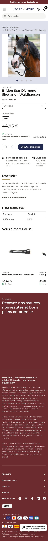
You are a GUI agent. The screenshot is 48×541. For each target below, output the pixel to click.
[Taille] (24, 106)
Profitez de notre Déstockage (24, 2)
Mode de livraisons (9, 523)
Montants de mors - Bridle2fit (18, 274)
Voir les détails (39, 137)
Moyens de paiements (10, 514)
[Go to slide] (17, 80)
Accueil (5, 27)
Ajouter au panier (30, 147)
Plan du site (39, 537)
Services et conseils (16, 158)
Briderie (15, 27)
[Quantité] (9, 146)
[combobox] (24, 16)
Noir (6, 118)
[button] (24, 492)
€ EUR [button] (6, 506)
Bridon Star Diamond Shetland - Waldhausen (25, 30)
